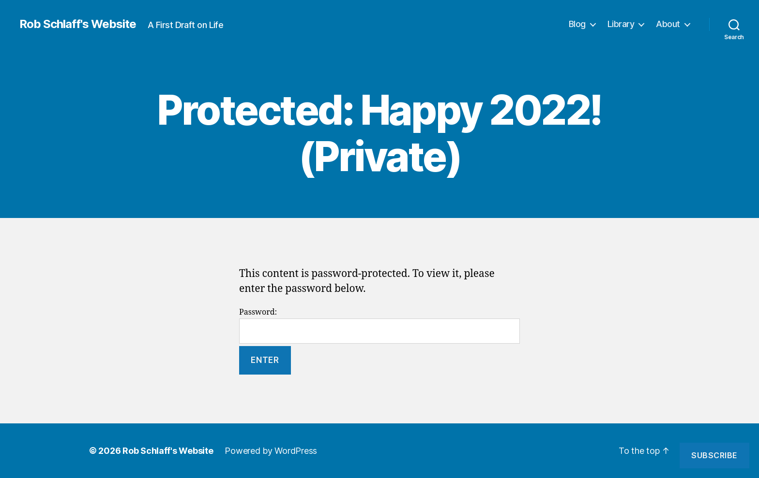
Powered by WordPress (271, 451)
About (668, 24)
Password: (379, 325)
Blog (577, 24)
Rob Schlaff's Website (77, 24)
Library (621, 24)
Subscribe (714, 455)
